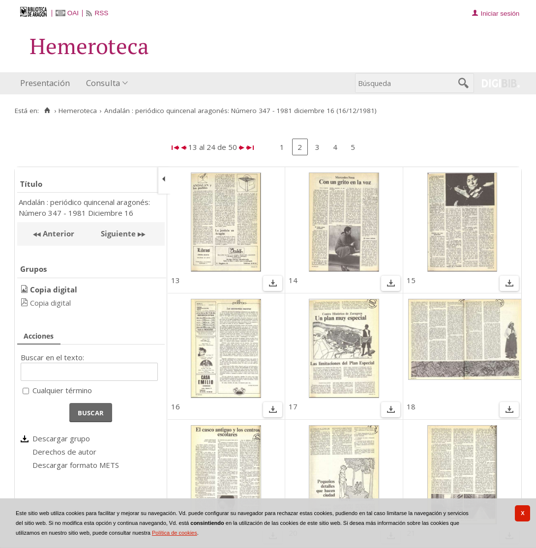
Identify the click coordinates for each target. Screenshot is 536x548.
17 (293, 406)
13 (175, 280)
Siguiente (118, 233)
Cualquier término (62, 390)
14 (293, 280)
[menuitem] (47, 83)
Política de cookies (174, 533)
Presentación (45, 82)
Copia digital (50, 303)
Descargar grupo (61, 438)
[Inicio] (47, 110)
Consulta (103, 82)
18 (411, 406)
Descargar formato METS (75, 465)
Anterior (57, 233)
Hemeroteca (78, 110)
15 (411, 280)
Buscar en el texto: (52, 357)
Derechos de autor (64, 452)
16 (175, 406)
